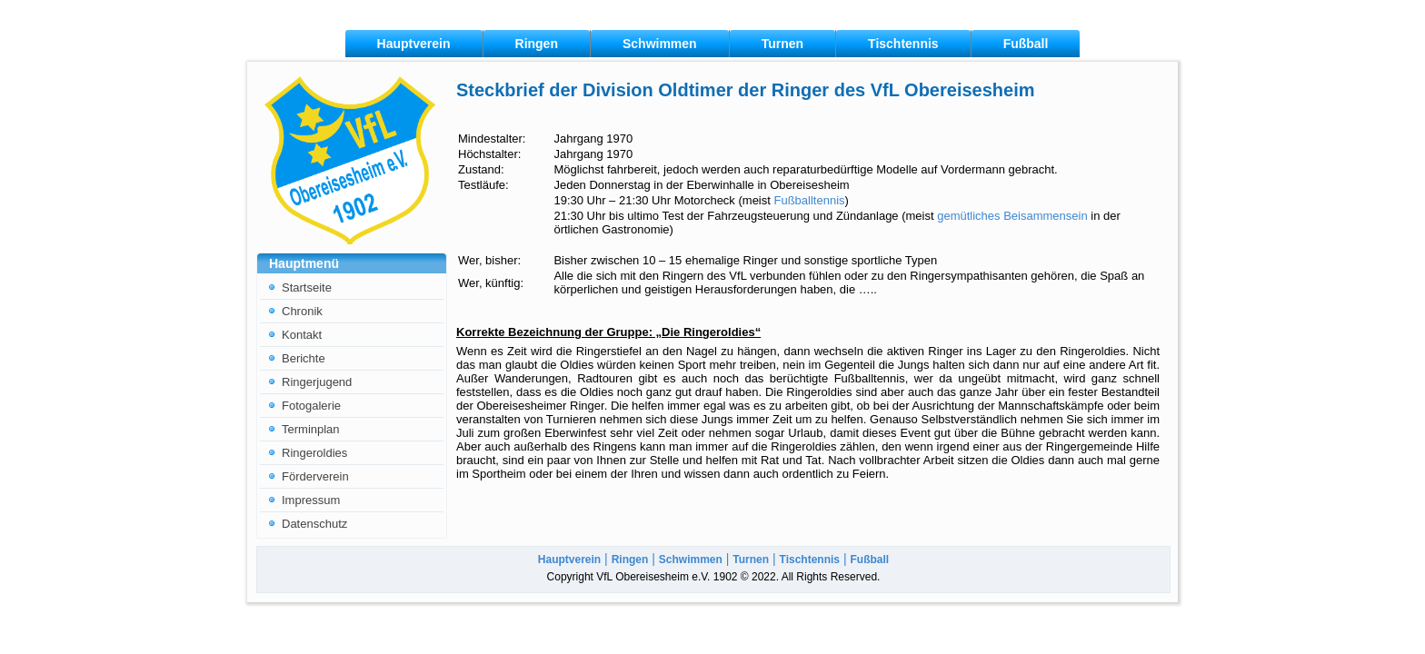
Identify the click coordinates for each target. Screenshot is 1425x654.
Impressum (311, 500)
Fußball (1026, 43)
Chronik (302, 311)
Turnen (782, 43)
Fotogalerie (311, 405)
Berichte (303, 358)
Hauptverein (414, 43)
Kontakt (302, 335)
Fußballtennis (808, 200)
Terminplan (311, 429)
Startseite (307, 287)
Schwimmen (660, 43)
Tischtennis (903, 43)
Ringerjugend (317, 382)
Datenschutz (314, 523)
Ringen (536, 43)
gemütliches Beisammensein (1012, 216)
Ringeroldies (314, 453)
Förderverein (315, 476)
